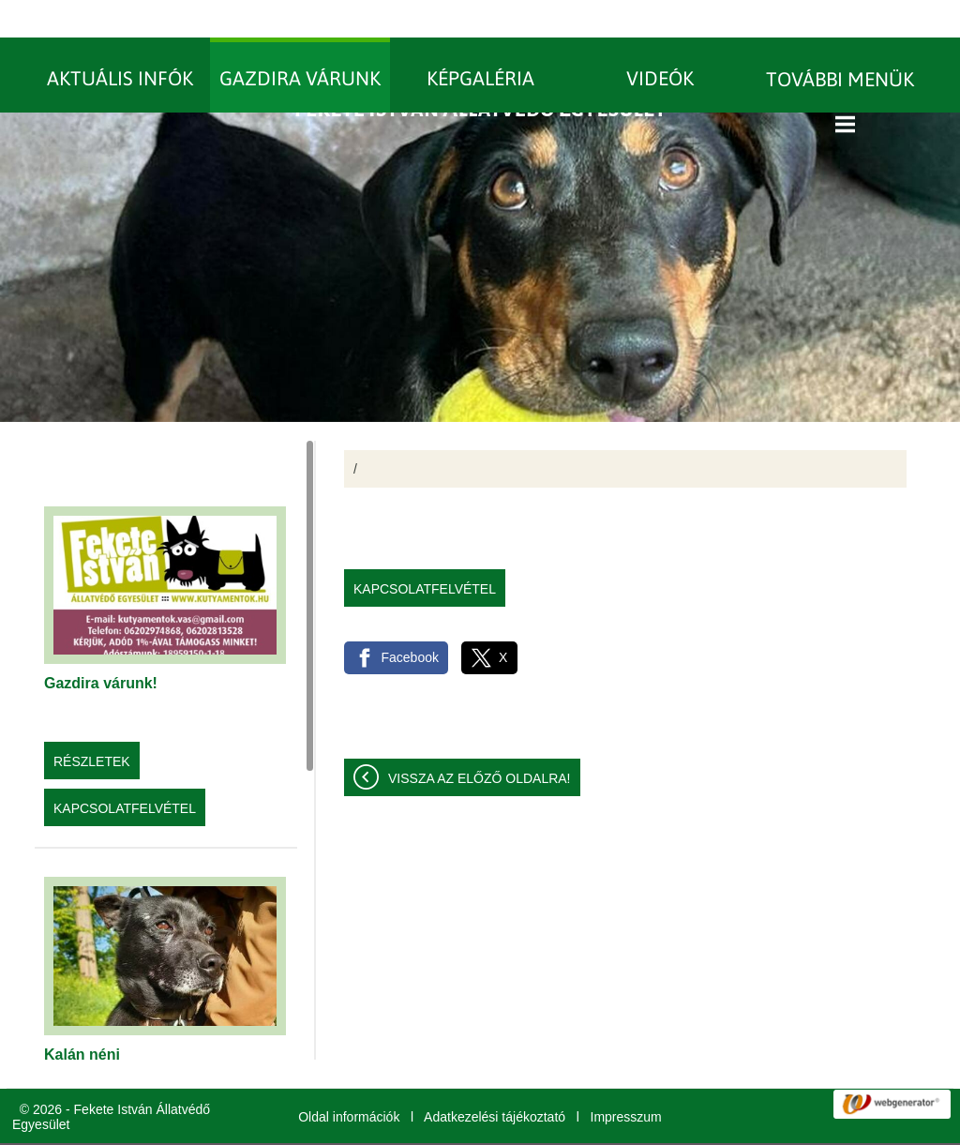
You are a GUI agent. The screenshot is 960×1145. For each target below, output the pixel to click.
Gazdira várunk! (101, 646)
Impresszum (626, 1079)
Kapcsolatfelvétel (124, 770)
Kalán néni (82, 1017)
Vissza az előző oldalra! (479, 740)
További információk (756, 1125)
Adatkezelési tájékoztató (494, 1079)
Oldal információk (348, 1079)
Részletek (91, 723)
